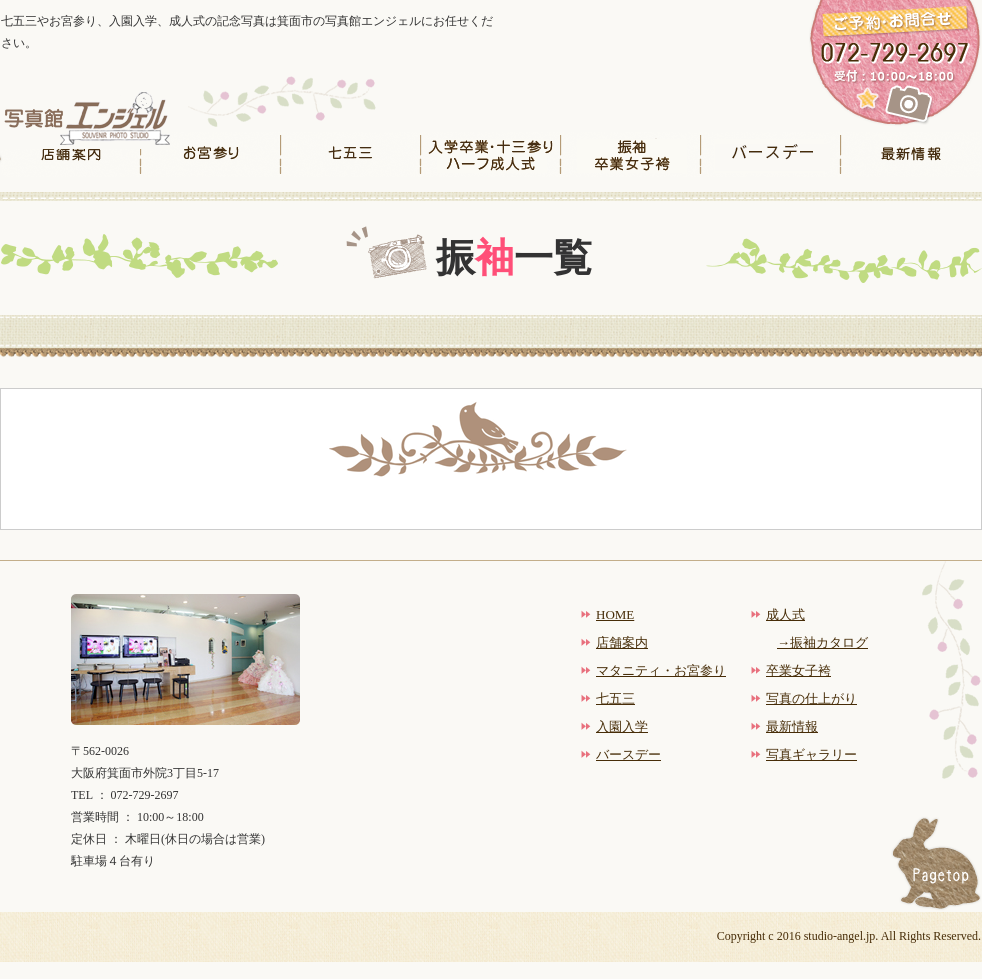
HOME (615, 614)
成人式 (785, 614)
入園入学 (622, 726)
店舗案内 (71, 154)
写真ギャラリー (811, 754)
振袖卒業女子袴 (631, 154)
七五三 (351, 154)
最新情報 (911, 154)
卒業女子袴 (798, 670)
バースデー (771, 154)
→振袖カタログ (822, 642)
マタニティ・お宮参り (661, 670)
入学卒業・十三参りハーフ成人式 (491, 154)
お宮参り (211, 154)
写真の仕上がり (811, 698)
